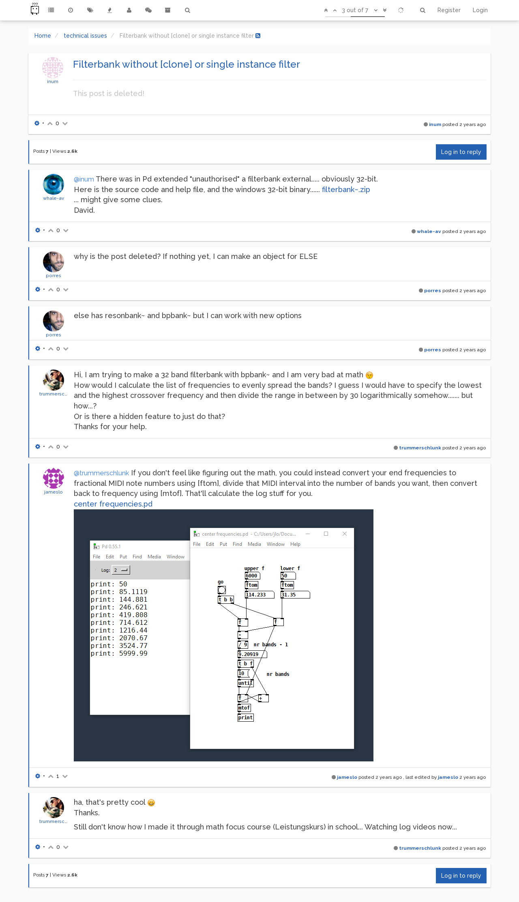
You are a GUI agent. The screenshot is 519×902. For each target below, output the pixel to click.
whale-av (53, 198)
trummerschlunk (58, 394)
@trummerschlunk (101, 473)
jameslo (53, 492)
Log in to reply (461, 152)
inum (52, 81)
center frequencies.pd (113, 504)
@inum (84, 179)
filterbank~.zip (346, 189)
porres (53, 275)
